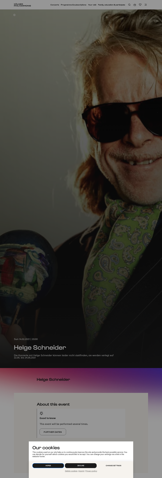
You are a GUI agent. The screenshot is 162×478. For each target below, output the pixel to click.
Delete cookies (71, 471)
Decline (80, 465)
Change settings (113, 465)
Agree (48, 465)
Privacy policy (91, 471)
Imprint (81, 471)
